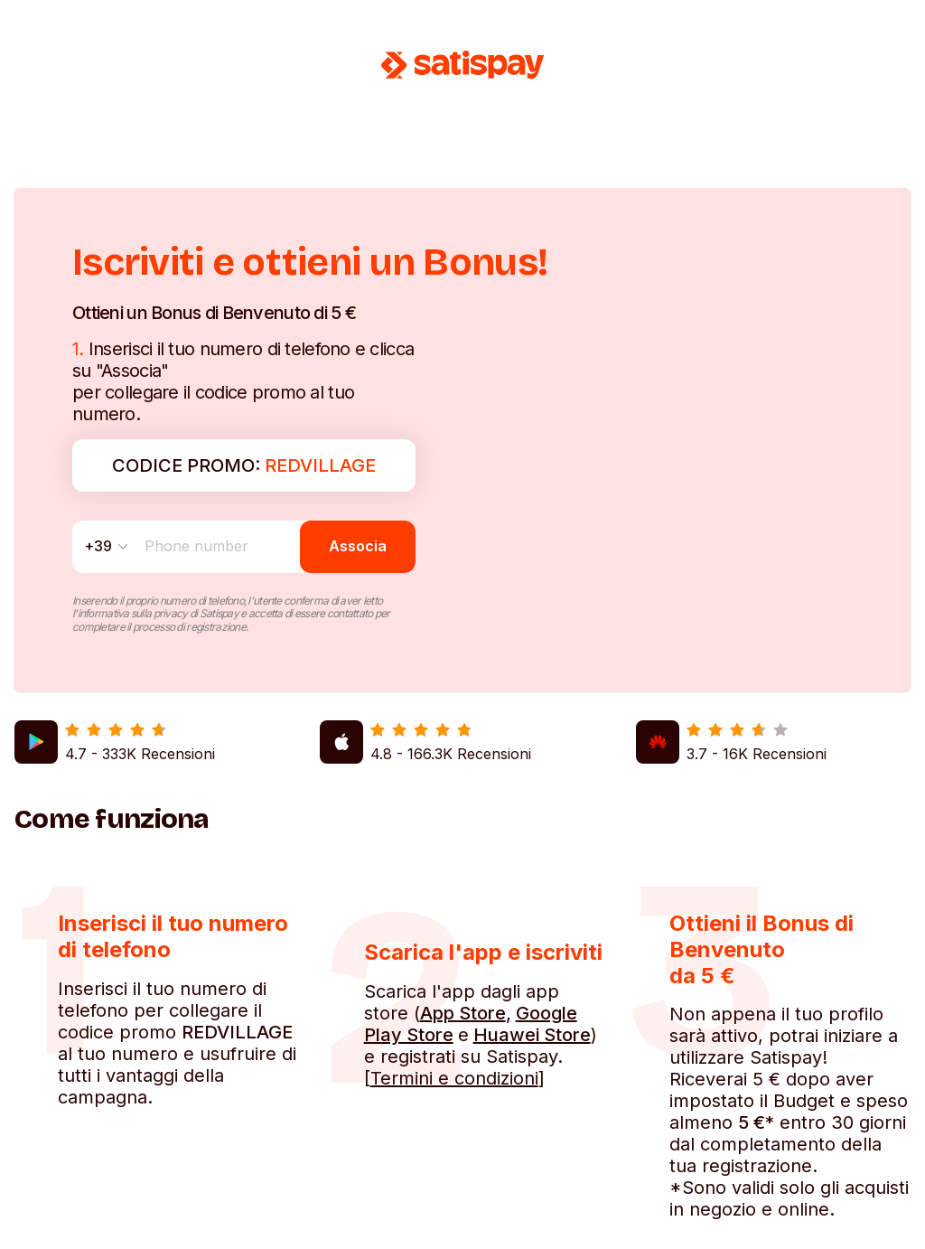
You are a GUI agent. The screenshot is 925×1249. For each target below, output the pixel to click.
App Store (463, 1013)
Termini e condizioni (454, 1078)
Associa (358, 546)
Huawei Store (532, 1035)
